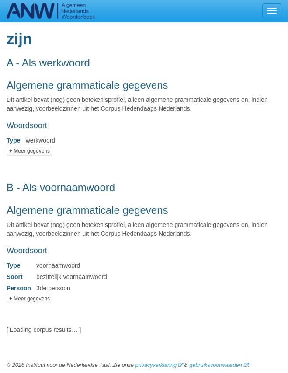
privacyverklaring (155, 365)
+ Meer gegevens (29, 151)
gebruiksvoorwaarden (215, 365)
